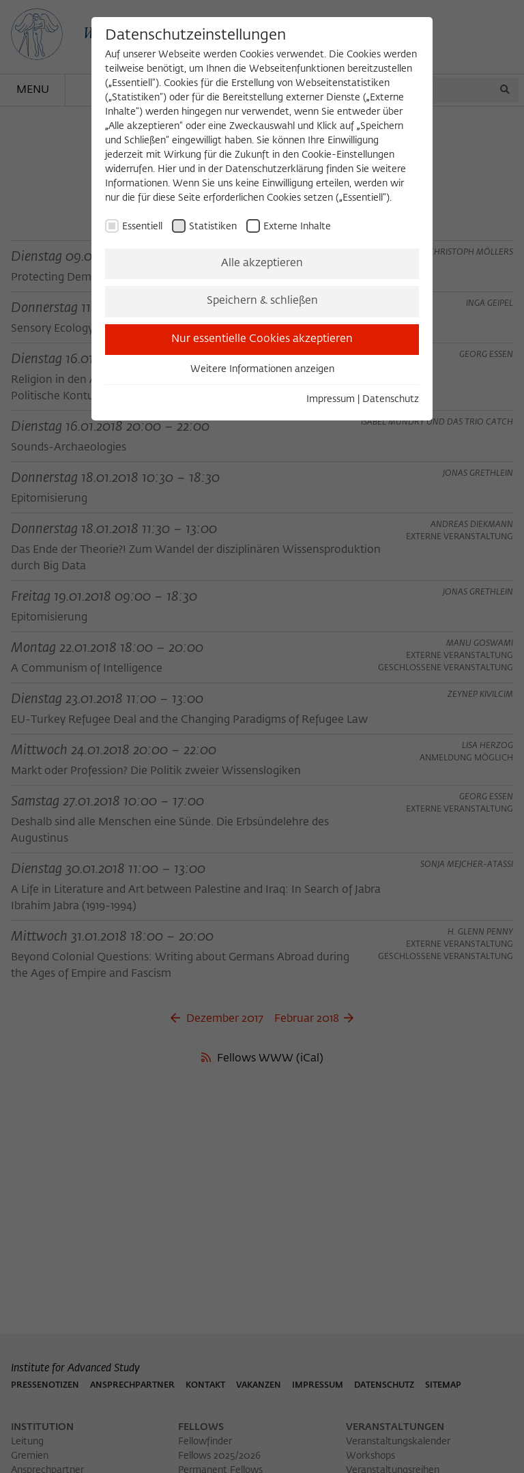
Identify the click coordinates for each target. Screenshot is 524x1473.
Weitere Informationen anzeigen (262, 369)
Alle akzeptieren (262, 263)
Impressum (330, 399)
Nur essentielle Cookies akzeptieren (262, 339)
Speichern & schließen (262, 301)
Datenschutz (390, 399)
